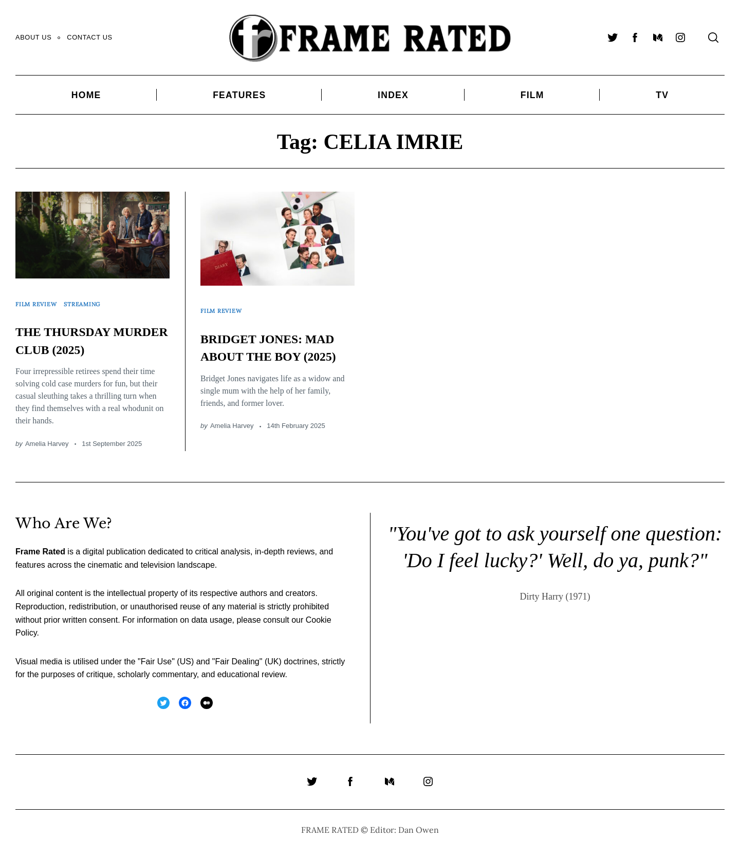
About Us (33, 37)
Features (239, 95)
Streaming (91, 298)
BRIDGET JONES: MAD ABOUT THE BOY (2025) (265, 345)
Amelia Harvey (47, 451)
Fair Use (156, 669)
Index (393, 95)
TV (662, 95)
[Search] (713, 37)
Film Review (39, 298)
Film (532, 95)
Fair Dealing (237, 669)
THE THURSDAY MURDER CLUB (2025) (75, 338)
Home (86, 95)
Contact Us (89, 37)
